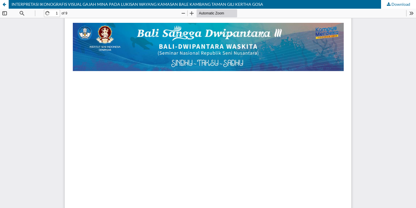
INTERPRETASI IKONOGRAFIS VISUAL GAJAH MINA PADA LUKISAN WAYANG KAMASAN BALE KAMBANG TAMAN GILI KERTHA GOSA (137, 4)
